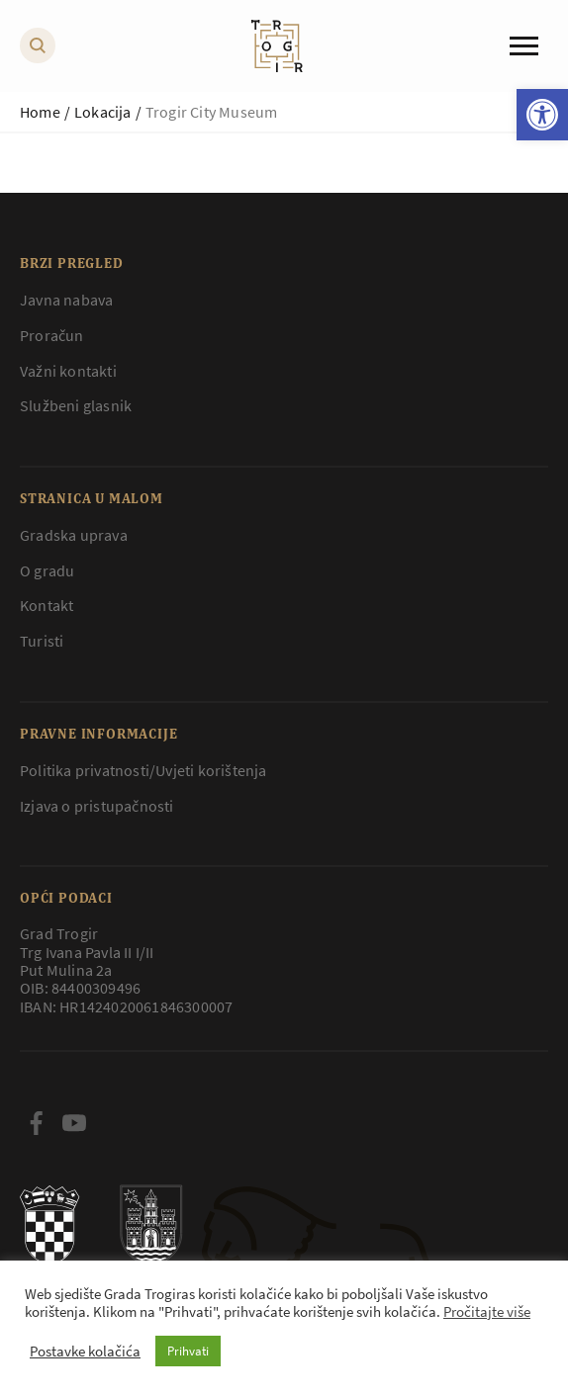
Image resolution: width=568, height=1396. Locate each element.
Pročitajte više (486, 1312)
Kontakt (46, 605)
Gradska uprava (74, 535)
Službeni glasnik (76, 405)
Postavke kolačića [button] (85, 1351)
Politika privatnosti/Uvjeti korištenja (143, 770)
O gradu (47, 570)
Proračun (52, 335)
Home (40, 112)
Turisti (41, 641)
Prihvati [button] (188, 1351)
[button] (542, 114)
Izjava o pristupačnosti (97, 806)
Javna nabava (66, 299)
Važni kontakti (68, 371)
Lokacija (103, 112)
